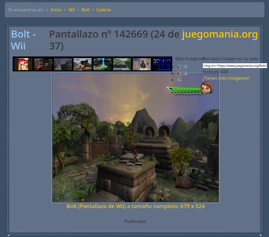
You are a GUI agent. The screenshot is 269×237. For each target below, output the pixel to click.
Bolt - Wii (23, 40)
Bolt (85, 10)
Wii (71, 10)
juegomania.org (220, 34)
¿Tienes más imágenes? (226, 78)
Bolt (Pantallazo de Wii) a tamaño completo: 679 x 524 (136, 206)
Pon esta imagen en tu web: (230, 59)
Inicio (56, 10)
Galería (104, 10)
